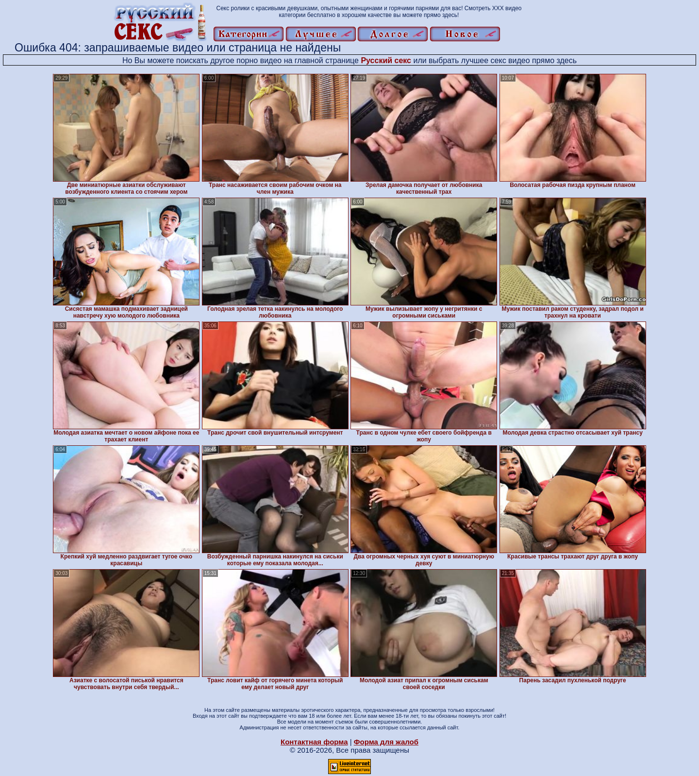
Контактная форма (314, 742)
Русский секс (386, 60)
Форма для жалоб (386, 742)
